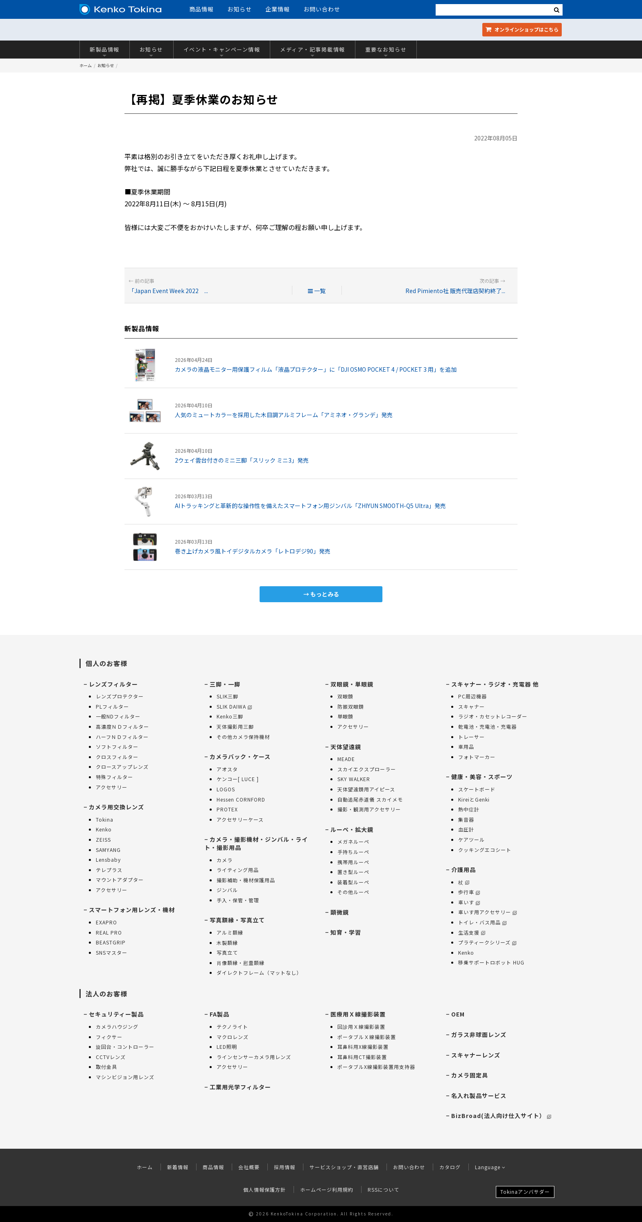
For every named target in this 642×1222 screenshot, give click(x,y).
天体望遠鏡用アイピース (366, 789)
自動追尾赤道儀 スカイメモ (370, 799)
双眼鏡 (345, 696)
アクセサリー (111, 787)
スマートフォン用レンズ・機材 (132, 910)
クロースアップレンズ (122, 766)
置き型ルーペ (353, 871)
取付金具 (106, 1066)
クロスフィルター (117, 756)
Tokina (104, 819)
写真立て (227, 952)
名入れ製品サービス (478, 1095)
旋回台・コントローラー (125, 1046)
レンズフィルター (113, 684)
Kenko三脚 (230, 716)
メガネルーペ (353, 841)
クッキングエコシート (484, 849)
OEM (458, 1014)
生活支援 (471, 932)
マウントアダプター (120, 879)
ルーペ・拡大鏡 (351, 829)
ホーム (85, 65)
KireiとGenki (474, 799)
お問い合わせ (321, 9)
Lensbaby (108, 859)
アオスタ (227, 769)
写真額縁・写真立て (237, 920)
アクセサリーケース (240, 819)
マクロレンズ (233, 1036)
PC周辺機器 (472, 696)
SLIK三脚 (227, 696)
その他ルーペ (353, 891)
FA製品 (219, 1014)
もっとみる (324, 594)
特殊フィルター (114, 776)
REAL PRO (109, 932)
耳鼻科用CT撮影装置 (362, 1056)
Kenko (104, 829)
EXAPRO (106, 922)
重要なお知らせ (386, 51)
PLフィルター (112, 706)
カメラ (225, 859)
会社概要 (249, 1166)
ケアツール (471, 839)
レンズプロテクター (120, 696)
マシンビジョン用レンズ (125, 1076)
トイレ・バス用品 (482, 922)
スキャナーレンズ (475, 1055)
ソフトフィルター (117, 746)
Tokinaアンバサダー (525, 1191)
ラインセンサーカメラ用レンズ (254, 1056)
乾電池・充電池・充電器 (487, 726)
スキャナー (471, 706)
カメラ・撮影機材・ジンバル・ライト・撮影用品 (256, 843)
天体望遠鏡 (345, 747)
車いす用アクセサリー (487, 911)
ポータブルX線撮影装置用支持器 (376, 1066)
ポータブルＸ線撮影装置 (366, 1036)
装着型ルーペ (353, 882)
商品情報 (201, 9)
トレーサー (471, 736)
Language (490, 1166)
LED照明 (227, 1046)
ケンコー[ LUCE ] (238, 778)
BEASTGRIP (111, 942)
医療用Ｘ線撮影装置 (358, 1014)
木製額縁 (227, 942)
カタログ (450, 1166)
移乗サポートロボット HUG (491, 962)
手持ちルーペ (353, 851)
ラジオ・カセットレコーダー (492, 716)
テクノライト (232, 1026)
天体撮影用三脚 (235, 726)
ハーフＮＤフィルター (122, 736)
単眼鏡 (345, 716)
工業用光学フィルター (240, 1087)
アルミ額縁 (230, 932)
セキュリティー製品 (116, 1014)
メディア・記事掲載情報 (312, 51)
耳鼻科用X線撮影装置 (363, 1046)
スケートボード (476, 789)
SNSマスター (111, 952)
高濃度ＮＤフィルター (122, 726)
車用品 (466, 746)
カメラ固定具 (469, 1075)
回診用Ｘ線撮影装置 (361, 1026)
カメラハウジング (117, 1026)
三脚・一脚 (225, 684)
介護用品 (463, 869)
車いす (469, 902)
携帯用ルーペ (353, 861)
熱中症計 (468, 809)
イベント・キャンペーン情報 (221, 51)
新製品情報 (105, 51)
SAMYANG (108, 849)
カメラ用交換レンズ (116, 807)
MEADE (346, 758)
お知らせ (239, 9)
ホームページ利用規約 (326, 1189)
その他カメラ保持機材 (243, 736)
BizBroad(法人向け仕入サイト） (501, 1115)
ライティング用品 (238, 869)
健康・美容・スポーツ (482, 777)
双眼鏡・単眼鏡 (351, 684)
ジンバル (227, 889)
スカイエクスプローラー (366, 769)
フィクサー (109, 1036)
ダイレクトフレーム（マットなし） (259, 972)
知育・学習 (345, 932)
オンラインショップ (522, 29)
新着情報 (177, 1166)
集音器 (466, 819)
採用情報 (284, 1166)
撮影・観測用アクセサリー (369, 809)
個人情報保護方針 (264, 1189)
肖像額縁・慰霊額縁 (240, 962)
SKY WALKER (353, 778)
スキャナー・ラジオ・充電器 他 (495, 684)
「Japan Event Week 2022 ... (168, 291)
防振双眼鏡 (350, 706)
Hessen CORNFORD (241, 799)
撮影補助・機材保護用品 (246, 879)
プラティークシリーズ (487, 942)
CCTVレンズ (111, 1056)
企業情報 (277, 9)
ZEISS (103, 839)
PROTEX (227, 809)
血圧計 (466, 829)
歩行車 (469, 891)
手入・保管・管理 (238, 900)
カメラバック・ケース (240, 756)
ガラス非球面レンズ (478, 1034)
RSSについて (383, 1189)
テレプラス (109, 869)
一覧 (317, 291)
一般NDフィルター (118, 716)
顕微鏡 (339, 912)
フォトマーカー (476, 756)
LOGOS (226, 789)
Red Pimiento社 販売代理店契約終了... (455, 291)
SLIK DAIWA (234, 706)
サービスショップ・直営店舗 (344, 1166)
